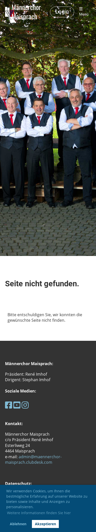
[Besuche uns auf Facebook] (8, 405)
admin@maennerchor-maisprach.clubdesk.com (33, 459)
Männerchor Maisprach (26, 12)
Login (62, 12)
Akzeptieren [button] (45, 523)
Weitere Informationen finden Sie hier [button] (39, 512)
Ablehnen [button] (18, 523)
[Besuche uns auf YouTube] (16, 405)
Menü (83, 12)
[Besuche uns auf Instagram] (25, 405)
